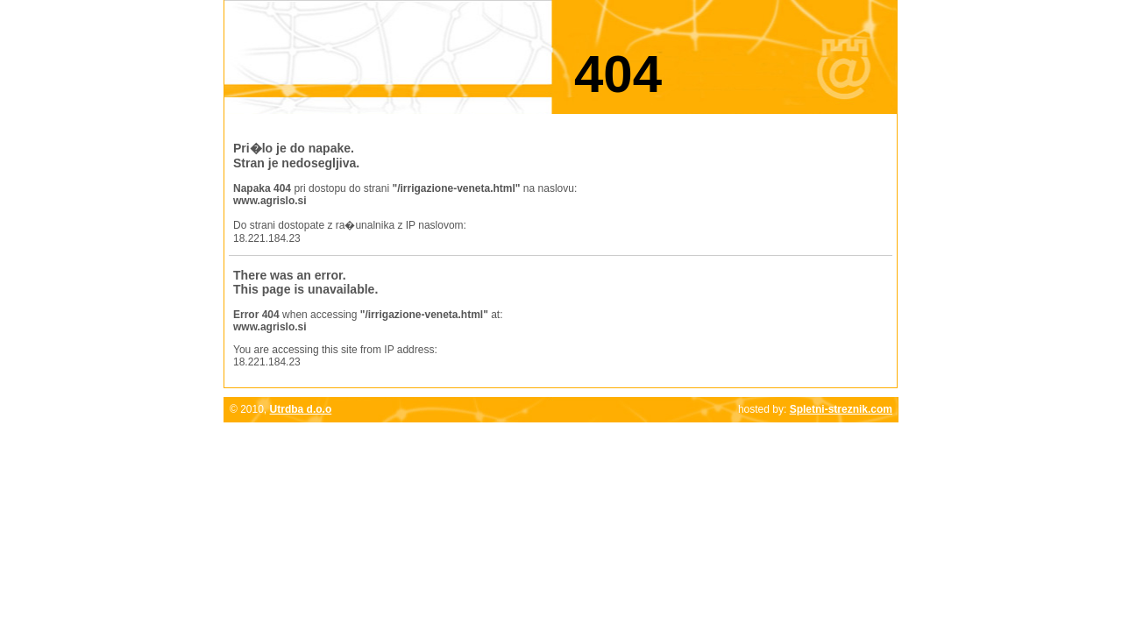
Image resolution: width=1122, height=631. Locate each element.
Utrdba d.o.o (301, 409)
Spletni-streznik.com (841, 409)
